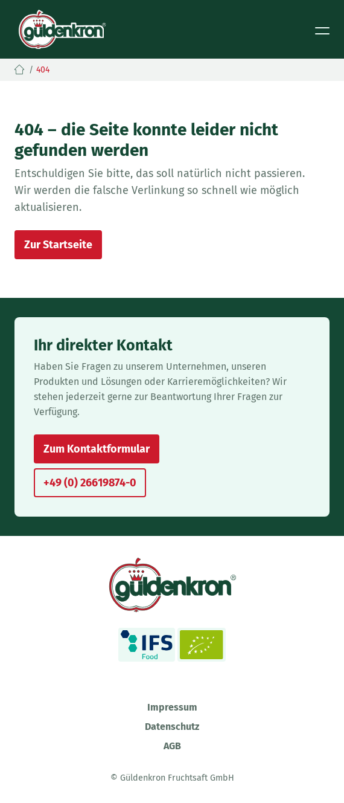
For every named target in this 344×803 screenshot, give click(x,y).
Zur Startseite (58, 244)
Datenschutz (172, 726)
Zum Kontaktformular (96, 449)
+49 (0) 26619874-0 (89, 482)
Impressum (172, 707)
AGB (172, 746)
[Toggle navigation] (322, 29)
